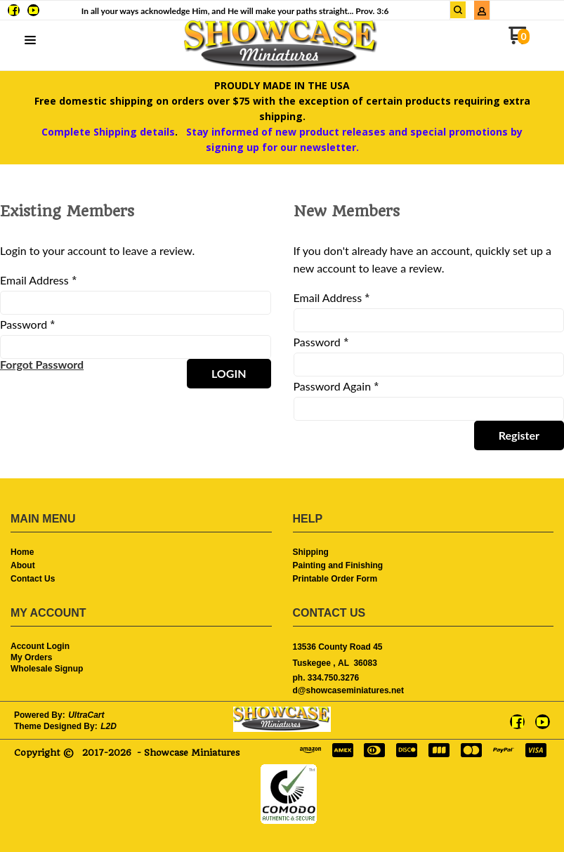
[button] (458, 9)
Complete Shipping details (108, 131)
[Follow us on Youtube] (33, 10)
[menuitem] (141, 553)
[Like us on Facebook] (13, 10)
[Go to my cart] (519, 40)
